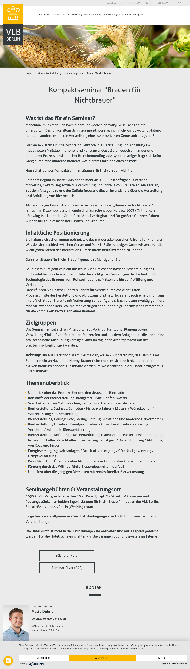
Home (29, 73)
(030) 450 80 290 (49, 630)
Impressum (166, 664)
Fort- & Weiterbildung (58, 14)
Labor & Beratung (93, 14)
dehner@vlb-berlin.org (51, 626)
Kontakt (149, 3)
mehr (161, 658)
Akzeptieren (102, 658)
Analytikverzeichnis (115, 3)
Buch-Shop (134, 3)
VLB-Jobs (163, 3)
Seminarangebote (74, 73)
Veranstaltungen (112, 14)
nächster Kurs (66, 556)
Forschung (77, 14)
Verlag (136, 14)
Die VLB (41, 14)
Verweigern (44, 658)
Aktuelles (126, 14)
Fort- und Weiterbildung (48, 73)
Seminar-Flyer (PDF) (67, 568)
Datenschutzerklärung (179, 664)
